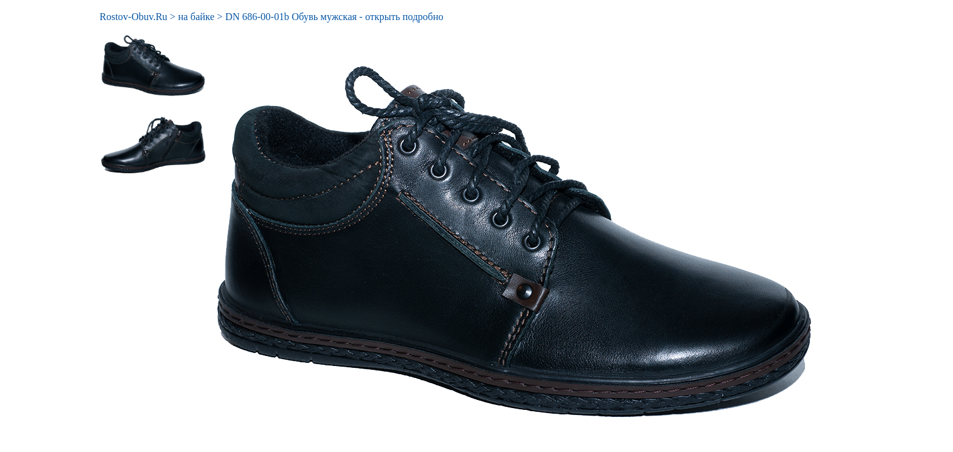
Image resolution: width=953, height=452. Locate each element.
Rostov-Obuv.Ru (134, 16)
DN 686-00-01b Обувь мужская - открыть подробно (334, 16)
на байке (196, 16)
